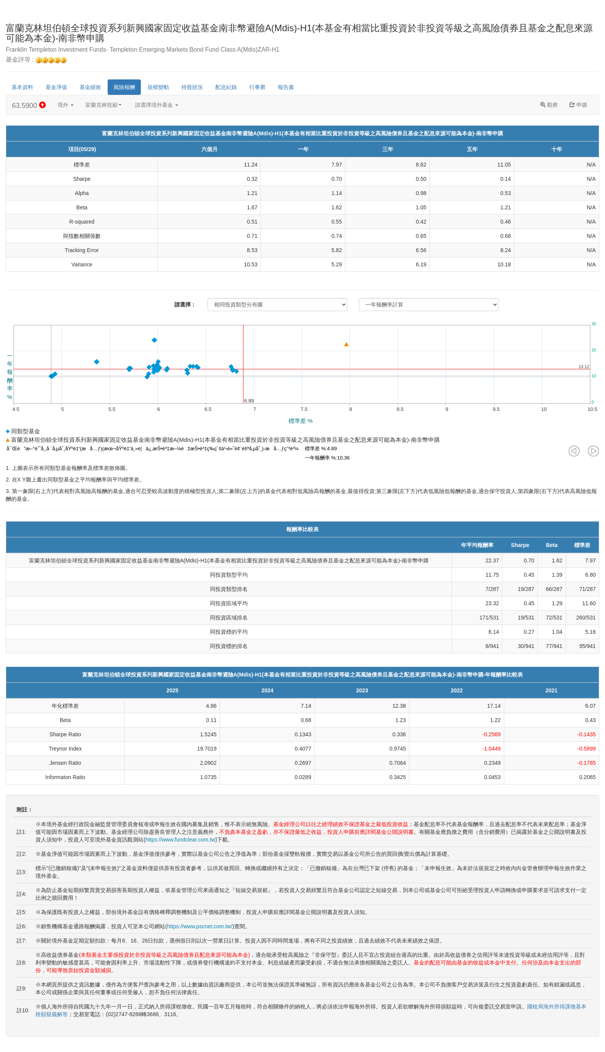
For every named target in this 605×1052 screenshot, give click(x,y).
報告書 (286, 87)
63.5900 (29, 105)
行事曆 (257, 87)
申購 (578, 105)
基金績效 (90, 87)
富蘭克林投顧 (103, 105)
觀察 (549, 105)
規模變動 (158, 87)
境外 (65, 105)
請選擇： (185, 304)
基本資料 (22, 87)
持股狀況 (192, 87)
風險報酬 (124, 87)
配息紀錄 (226, 87)
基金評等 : (36, 60)
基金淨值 (56, 87)
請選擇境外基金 (156, 105)
